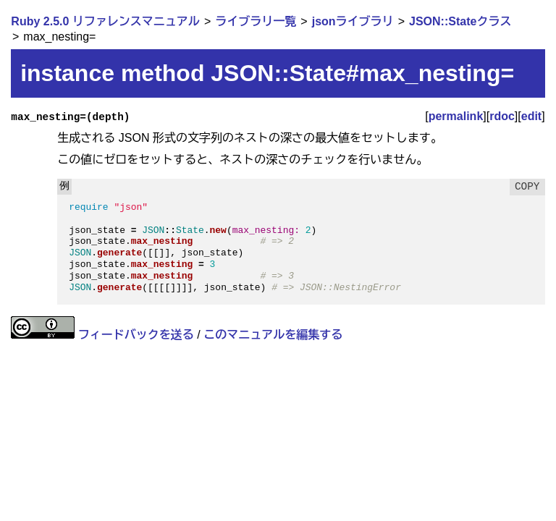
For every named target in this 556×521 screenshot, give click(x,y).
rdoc (502, 116)
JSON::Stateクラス (460, 21)
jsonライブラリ (353, 21)
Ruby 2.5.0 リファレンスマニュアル (105, 21)
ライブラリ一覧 (255, 21)
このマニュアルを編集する (272, 335)
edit (531, 116)
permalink (456, 116)
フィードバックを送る (136, 335)
